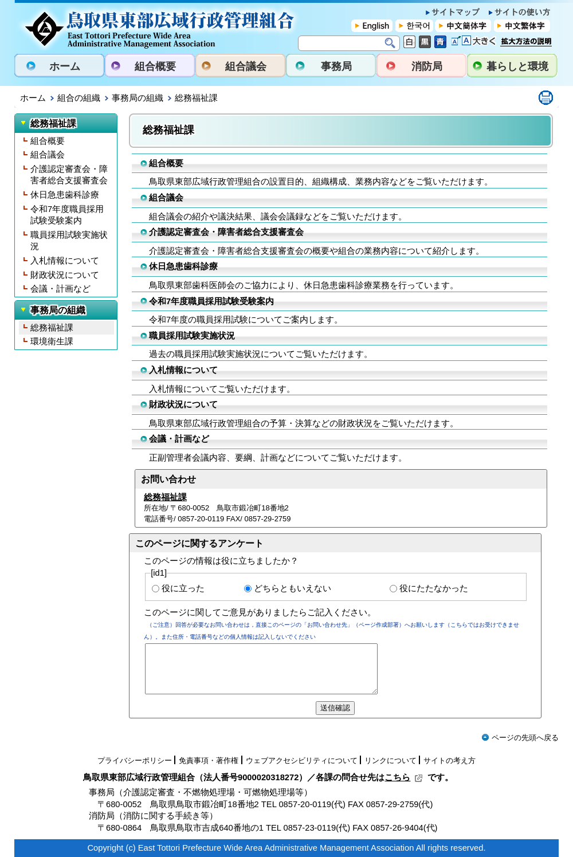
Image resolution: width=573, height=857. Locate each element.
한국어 (414, 25)
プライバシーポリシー (134, 760)
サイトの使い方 (519, 12)
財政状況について (64, 275)
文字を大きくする (474, 41)
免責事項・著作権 (208, 760)
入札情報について (64, 260)
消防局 (426, 66)
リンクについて (390, 760)
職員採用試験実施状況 (69, 240)
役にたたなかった (433, 588)
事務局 (336, 66)
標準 (409, 42)
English (372, 25)
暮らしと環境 (517, 66)
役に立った (183, 588)
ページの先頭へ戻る (520, 737)
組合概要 (155, 66)
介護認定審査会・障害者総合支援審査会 (69, 175)
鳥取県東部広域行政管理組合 (158, 26)
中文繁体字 (521, 25)
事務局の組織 (137, 98)
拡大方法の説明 (526, 45)
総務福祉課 (51, 327)
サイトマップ (453, 12)
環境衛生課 (51, 341)
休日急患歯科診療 (64, 194)
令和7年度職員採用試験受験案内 (67, 215)
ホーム (64, 66)
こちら (403, 777)
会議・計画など (60, 288)
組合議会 (245, 66)
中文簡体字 (463, 25)
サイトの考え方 (449, 760)
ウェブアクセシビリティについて (302, 760)
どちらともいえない (292, 588)
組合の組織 (78, 98)
